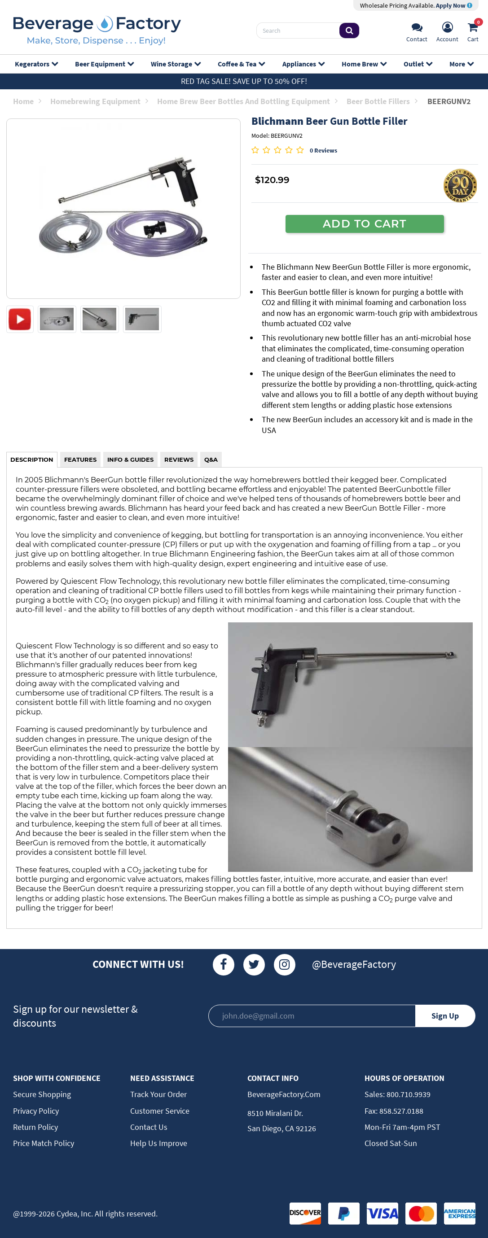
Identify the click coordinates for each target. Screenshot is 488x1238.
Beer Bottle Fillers (382, 101)
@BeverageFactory (354, 964)
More (461, 63)
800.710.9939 (408, 1094)
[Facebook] (223, 965)
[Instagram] (284, 965)
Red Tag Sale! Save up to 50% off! (244, 81)
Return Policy (35, 1127)
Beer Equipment (104, 63)
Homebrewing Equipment (99, 101)
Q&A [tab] (211, 459)
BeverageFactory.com (284, 1094)
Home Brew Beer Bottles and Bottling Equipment (247, 101)
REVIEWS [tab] (178, 459)
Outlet (418, 63)
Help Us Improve (158, 1143)
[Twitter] (254, 965)
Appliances (303, 63)
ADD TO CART (364, 223)
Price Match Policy (43, 1143)
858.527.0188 (400, 1111)
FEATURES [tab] (80, 459)
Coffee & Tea (241, 63)
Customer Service (159, 1111)
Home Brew (364, 63)
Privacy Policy (36, 1111)
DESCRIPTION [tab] (31, 459)
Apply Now (454, 5)
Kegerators (36, 63)
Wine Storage (175, 63)
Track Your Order (158, 1094)
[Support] (416, 31)
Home (27, 101)
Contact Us (148, 1127)
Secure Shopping (42, 1094)
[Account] (447, 31)
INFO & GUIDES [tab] (130, 459)
